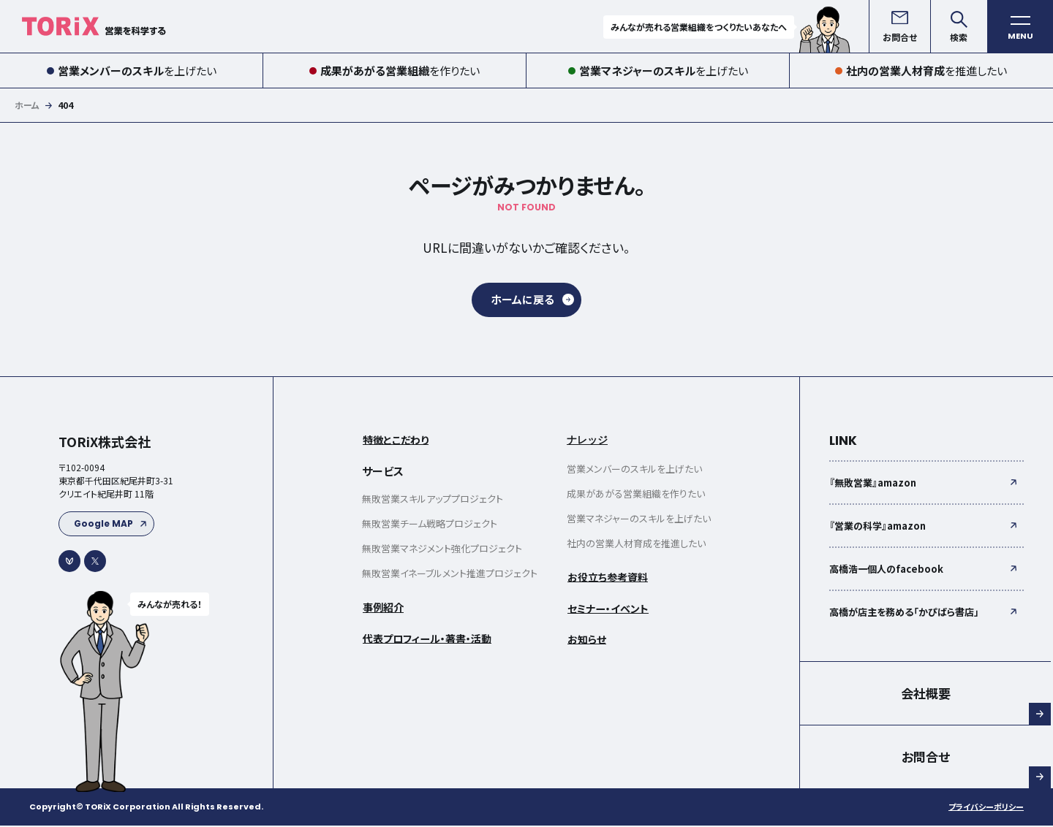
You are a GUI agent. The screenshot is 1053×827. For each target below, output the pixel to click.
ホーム (27, 105)
